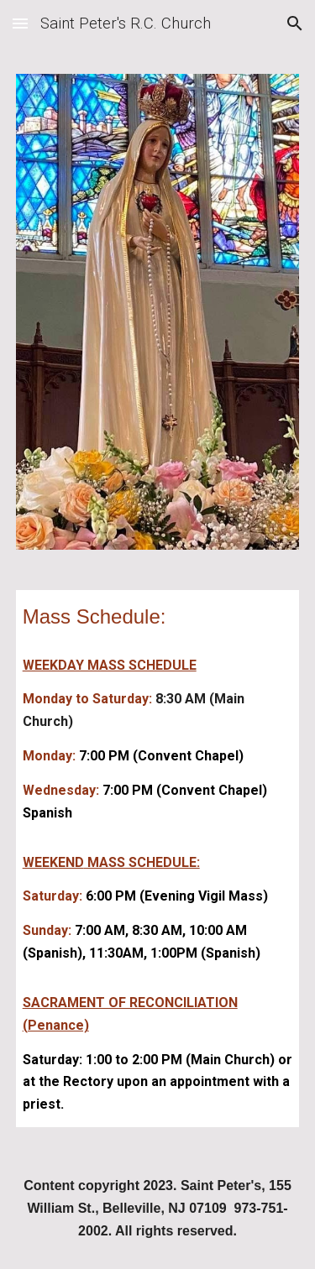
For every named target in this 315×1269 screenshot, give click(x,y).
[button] (20, 23)
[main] (158, 616)
